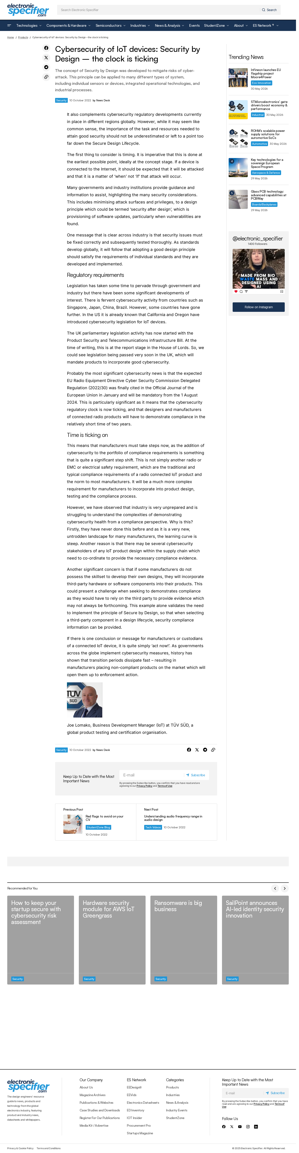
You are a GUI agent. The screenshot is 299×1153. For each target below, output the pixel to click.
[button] (9, 25)
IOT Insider (134, 1118)
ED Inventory (135, 1110)
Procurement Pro (139, 1125)
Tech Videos (153, 827)
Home (10, 37)
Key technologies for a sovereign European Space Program (267, 163)
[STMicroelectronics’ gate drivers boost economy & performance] (238, 109)
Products (23, 37)
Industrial (257, 114)
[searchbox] (158, 10)
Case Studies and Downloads (100, 1110)
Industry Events (176, 1110)
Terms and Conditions (48, 1148)
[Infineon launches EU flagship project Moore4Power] (238, 77)
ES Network (136, 1079)
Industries (173, 1095)
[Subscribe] (196, 775)
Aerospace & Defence (266, 172)
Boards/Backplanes (264, 204)
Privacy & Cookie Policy (20, 1148)
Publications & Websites (96, 1103)
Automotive (259, 143)
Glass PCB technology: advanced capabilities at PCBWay (268, 195)
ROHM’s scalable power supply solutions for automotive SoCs (268, 134)
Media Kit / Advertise (94, 1125)
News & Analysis (177, 1103)
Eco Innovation (261, 82)
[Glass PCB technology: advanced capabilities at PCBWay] (238, 199)
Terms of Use (165, 785)
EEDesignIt (134, 1087)
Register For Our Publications (100, 1118)
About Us (86, 1087)
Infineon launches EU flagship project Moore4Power (266, 73)
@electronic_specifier (258, 238)
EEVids (131, 1095)
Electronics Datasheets (143, 1103)
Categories (175, 1079)
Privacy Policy (144, 785)
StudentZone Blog (98, 827)
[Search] (270, 9)
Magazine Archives (92, 1095)
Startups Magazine (140, 1133)
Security (61, 100)
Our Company (91, 1079)
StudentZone (175, 1118)
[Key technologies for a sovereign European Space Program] (238, 167)
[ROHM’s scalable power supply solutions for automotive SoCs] (238, 138)
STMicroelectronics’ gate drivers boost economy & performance (269, 105)
